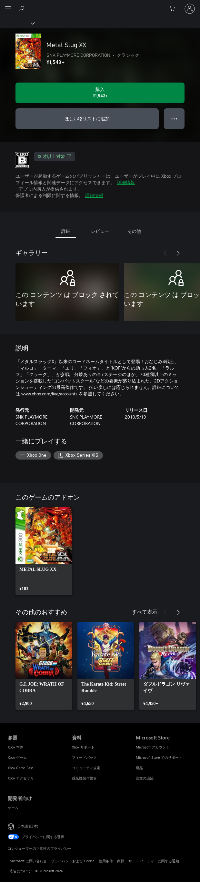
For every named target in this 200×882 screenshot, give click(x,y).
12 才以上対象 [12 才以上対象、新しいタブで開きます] (54, 156)
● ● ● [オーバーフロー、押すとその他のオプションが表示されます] (174, 118)
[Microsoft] (99, 5)
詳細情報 (126, 182)
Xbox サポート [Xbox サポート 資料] (83, 747)
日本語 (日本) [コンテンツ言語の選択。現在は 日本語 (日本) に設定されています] (27, 826)
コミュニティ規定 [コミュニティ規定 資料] (86, 768)
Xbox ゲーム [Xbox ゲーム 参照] (17, 757)
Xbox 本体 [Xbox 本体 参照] (15, 747)
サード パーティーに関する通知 (153, 861)
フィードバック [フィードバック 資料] (84, 757)
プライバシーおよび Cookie (73, 861)
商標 (120, 861)
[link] (43, 551)
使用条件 (106, 861)
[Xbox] (17, 22)
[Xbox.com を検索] (22, 8)
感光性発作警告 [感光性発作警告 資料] (84, 778)
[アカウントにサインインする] (189, 8)
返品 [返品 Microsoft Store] (139, 768)
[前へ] (165, 253)
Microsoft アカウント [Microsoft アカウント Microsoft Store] (152, 747)
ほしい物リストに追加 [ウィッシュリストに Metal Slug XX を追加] (87, 118)
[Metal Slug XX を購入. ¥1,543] (100, 93)
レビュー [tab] (100, 231)
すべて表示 (144, 611)
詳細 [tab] (65, 231)
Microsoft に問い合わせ (28, 861)
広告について (20, 871)
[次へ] (178, 253)
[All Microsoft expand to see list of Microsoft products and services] (8, 8)
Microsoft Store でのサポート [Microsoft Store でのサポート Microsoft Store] (159, 757)
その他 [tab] (134, 231)
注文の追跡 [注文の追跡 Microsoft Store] (145, 778)
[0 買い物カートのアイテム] (174, 8)
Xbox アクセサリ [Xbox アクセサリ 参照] (21, 778)
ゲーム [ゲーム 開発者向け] (13, 808)
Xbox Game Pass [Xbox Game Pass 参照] (21, 768)
